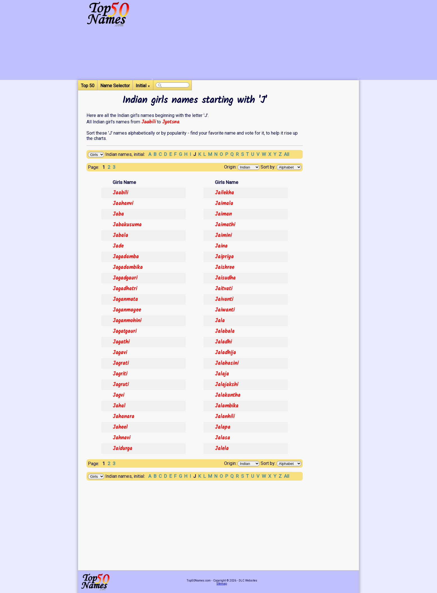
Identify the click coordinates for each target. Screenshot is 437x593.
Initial (143, 85)
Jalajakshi (226, 384)
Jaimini (223, 235)
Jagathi (121, 342)
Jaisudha (225, 278)
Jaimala (224, 203)
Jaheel (120, 427)
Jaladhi (223, 342)
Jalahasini (226, 363)
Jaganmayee (127, 310)
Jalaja (222, 374)
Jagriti (120, 374)
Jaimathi (225, 225)
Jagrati (121, 363)
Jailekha (224, 193)
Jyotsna (170, 122)
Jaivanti (224, 299)
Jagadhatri (125, 289)
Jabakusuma (127, 225)
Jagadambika (128, 267)
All (286, 154)
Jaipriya (224, 257)
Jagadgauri (125, 278)
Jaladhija (225, 353)
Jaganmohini (127, 321)
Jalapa (222, 427)
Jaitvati (223, 289)
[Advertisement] (255, 40)
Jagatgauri (124, 331)
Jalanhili (225, 416)
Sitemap (222, 583)
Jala (220, 321)
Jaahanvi (123, 203)
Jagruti (121, 384)
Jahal (119, 406)
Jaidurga (122, 448)
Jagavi (120, 353)
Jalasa (222, 438)
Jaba (118, 214)
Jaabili (148, 122)
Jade (118, 246)
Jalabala (225, 331)
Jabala (120, 235)
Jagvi (118, 395)
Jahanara (123, 416)
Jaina (221, 246)
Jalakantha (227, 395)
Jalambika (226, 406)
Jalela (222, 448)
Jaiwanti (225, 310)
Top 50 (87, 85)
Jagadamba (126, 257)
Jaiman (223, 214)
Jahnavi (121, 438)
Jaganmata (125, 299)
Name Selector (115, 85)
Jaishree (224, 267)
